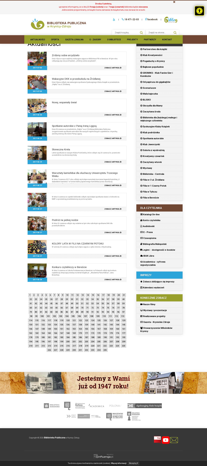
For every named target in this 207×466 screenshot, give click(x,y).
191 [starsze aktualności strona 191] (111, 337)
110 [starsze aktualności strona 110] (104, 316)
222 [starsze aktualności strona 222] (105, 346)
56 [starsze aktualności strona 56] (108, 303)
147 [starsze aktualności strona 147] (36, 329)
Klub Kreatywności (151, 55)
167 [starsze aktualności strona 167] (61, 333)
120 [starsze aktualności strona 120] (67, 320)
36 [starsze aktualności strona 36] (103, 299)
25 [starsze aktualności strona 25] (46, 299)
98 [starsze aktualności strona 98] (31, 316)
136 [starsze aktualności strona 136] (67, 325)
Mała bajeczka (149, 93)
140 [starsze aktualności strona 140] (92, 325)
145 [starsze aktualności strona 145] (123, 325)
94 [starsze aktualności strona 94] (108, 312)
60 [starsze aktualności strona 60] (31, 308)
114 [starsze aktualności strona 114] (30, 320)
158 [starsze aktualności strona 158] (105, 329)
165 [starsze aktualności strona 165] (49, 333)
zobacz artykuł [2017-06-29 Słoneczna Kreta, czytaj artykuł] (112, 162)
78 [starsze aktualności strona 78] (123, 308)
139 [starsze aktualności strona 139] (86, 325)
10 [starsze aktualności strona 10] (67, 295)
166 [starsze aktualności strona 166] (55, 333)
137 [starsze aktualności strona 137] (74, 325)
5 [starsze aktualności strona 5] (46, 295)
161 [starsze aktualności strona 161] (123, 329)
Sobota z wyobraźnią (152, 150)
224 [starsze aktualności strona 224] (117, 346)
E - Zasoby (95, 39)
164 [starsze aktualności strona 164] (43, 333)
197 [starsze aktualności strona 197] (49, 342)
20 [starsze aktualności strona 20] (119, 295)
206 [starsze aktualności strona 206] (105, 342)
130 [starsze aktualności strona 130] (30, 325)
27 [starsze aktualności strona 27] (56, 299)
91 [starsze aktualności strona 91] (92, 312)
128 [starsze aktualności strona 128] (117, 320)
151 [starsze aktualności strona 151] (61, 329)
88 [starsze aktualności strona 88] (77, 312)
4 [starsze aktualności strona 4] (42, 295)
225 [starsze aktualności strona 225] (123, 346)
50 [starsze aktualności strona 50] (77, 303)
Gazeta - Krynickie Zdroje (155, 322)
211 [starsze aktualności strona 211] (37, 346)
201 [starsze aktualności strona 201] (74, 342)
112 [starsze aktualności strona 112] (116, 316)
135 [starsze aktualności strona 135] (61, 325)
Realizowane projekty (152, 316)
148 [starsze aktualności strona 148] (43, 329)
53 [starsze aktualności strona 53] (92, 303)
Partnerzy (150, 39)
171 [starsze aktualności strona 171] (86, 333)
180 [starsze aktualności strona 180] (43, 337)
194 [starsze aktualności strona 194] (30, 342)
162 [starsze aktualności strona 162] (30, 333)
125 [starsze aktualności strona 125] (98, 320)
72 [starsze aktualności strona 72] (92, 308)
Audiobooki (147, 226)
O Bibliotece (114, 39)
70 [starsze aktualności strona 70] (82, 308)
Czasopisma (148, 238)
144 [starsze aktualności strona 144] (117, 325)
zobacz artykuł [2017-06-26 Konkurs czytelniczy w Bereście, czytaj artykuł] (112, 280)
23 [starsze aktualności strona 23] (36, 299)
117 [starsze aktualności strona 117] (49, 320)
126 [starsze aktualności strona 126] (105, 320)
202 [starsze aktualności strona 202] (80, 342)
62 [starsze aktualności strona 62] (41, 308)
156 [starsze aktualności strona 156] (92, 329)
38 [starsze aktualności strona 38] (113, 299)
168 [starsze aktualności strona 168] (67, 333)
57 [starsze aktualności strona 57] (113, 303)
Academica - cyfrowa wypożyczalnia (152, 263)
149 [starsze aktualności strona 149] (49, 329)
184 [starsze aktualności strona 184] (67, 337)
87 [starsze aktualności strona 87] (72, 312)
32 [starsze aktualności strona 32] (82, 299)
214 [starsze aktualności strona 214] (55, 346)
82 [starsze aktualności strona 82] (46, 312)
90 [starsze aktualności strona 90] (87, 312)
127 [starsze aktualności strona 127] (111, 320)
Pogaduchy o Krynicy (152, 61)
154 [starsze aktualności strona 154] (80, 329)
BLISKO (145, 99)
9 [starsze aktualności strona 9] (62, 295)
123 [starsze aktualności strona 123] (86, 320)
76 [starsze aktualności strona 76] (113, 308)
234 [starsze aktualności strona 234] (98, 350)
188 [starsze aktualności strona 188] (92, 337)
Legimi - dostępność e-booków (157, 250)
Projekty (132, 39)
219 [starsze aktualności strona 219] (86, 346)
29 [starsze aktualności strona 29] (67, 299)
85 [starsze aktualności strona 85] (62, 312)
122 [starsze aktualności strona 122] (80, 320)
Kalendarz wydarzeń (152, 287)
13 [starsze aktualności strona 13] (83, 295)
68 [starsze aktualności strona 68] (72, 308)
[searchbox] (125, 32)
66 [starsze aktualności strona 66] (62, 308)
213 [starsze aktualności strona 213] (49, 346)
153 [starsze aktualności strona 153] (74, 329)
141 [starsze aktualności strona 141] (98, 325)
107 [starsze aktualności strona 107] (85, 316)
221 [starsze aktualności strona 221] (98, 346)
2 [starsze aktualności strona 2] (33, 295)
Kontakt (167, 39)
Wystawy (146, 168)
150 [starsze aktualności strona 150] (55, 329)
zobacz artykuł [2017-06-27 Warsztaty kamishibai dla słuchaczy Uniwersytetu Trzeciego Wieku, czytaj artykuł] (112, 185)
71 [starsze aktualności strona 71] (87, 308)
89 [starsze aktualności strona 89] (82, 312)
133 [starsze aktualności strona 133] (49, 325)
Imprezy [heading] (146, 275)
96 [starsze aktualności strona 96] (118, 312)
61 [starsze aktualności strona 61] (36, 308)
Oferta (55, 39)
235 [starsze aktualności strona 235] (105, 350)
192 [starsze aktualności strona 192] (117, 337)
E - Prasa (146, 232)
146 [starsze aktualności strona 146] (30, 329)
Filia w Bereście (149, 197)
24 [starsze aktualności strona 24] (41, 299)
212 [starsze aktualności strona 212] (43, 346)
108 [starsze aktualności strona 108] (91, 316)
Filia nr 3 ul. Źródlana (152, 179)
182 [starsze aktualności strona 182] (55, 337)
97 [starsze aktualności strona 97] (123, 312)
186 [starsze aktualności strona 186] (80, 337)
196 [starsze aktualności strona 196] (43, 342)
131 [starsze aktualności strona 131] (36, 325)
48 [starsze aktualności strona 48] (67, 303)
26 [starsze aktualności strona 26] (51, 299)
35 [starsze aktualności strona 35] (98, 299)
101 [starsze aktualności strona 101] (48, 316)
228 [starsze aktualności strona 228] (61, 350)
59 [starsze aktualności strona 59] (123, 303)
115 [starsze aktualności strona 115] (36, 320)
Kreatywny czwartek (152, 156)
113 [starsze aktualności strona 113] (122, 316)
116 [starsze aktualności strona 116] (43, 320)
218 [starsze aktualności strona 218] (80, 346)
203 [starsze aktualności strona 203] (86, 342)
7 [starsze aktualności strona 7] (54, 295)
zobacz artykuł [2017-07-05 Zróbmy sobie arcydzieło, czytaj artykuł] (112, 68)
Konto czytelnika (150, 220)
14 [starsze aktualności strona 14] (88, 295)
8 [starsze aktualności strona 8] (58, 295)
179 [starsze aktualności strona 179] (36, 337)
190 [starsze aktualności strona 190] (105, 337)
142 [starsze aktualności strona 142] (105, 325)
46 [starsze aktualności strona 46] (56, 303)
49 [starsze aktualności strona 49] (72, 303)
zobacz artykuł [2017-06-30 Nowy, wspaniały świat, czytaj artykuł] (112, 115)
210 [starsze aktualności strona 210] (30, 346)
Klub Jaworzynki (150, 144)
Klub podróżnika (150, 132)
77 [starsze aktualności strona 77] (118, 308)
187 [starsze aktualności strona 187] (86, 337)
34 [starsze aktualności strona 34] (92, 299)
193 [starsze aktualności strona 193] (123, 337)
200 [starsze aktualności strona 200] (67, 342)
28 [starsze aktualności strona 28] (62, 299)
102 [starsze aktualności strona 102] (54, 316)
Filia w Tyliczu (148, 191)
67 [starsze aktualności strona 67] (67, 308)
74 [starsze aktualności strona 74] (103, 308)
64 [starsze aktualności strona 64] (51, 308)
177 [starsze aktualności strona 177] (123, 333)
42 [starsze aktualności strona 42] (36, 303)
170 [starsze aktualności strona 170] (80, 333)
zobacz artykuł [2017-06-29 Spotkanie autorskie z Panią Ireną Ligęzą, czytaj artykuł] (112, 138)
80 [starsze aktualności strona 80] (36, 312)
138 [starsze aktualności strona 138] (80, 325)
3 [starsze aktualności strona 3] (38, 295)
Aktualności (37, 39)
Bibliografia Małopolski (153, 244)
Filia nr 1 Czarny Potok (153, 185)
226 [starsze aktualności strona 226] (49, 350)
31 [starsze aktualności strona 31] (77, 299)
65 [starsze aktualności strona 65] (56, 308)
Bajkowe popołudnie (152, 67)
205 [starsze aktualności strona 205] (98, 342)
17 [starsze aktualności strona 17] (103, 295)
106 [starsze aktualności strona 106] (79, 316)
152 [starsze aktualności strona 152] (67, 329)
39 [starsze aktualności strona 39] (118, 299)
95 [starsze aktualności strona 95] (113, 312)
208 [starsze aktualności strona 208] (117, 342)
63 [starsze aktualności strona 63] (46, 308)
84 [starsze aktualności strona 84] (56, 312)
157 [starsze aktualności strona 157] (98, 329)
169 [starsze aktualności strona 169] (74, 333)
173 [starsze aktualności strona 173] (98, 333)
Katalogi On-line (150, 214)
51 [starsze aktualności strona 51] (82, 303)
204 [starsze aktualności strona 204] (92, 342)
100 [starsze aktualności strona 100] (42, 316)
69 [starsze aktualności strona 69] (77, 308)
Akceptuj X (133, 463)
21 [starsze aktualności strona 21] (124, 295)
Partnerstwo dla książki (153, 49)
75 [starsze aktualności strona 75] (108, 308)
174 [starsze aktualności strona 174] (105, 333)
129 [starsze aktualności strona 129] (123, 320)
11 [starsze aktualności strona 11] (72, 295)
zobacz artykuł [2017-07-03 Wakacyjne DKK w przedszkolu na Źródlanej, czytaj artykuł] (112, 91)
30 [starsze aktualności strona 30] (72, 299)
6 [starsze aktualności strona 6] (50, 295)
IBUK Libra (147, 255)
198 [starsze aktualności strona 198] (55, 342)
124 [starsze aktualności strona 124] (92, 320)
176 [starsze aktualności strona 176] (117, 333)
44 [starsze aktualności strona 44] (46, 303)
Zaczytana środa (150, 111)
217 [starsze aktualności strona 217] (74, 346)
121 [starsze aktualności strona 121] (74, 320)
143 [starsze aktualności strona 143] (111, 325)
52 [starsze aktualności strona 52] (87, 303)
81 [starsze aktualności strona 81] (41, 312)
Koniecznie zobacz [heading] (153, 297)
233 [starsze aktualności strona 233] (92, 350)
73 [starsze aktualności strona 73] (98, 308)
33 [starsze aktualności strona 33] (87, 299)
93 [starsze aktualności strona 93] (103, 312)
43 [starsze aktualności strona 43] (41, 303)
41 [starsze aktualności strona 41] (31, 303)
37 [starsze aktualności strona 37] (108, 299)
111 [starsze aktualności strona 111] (110, 316)
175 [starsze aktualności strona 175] (111, 333)
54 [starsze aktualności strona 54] (98, 303)
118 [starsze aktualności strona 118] (55, 320)
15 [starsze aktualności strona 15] (93, 295)
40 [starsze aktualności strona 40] (123, 299)
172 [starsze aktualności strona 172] (92, 333)
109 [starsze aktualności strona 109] (97, 316)
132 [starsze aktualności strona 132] (43, 325)
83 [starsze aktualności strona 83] (51, 312)
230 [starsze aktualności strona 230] (74, 350)
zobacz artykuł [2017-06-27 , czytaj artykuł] (112, 209)
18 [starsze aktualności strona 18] (108, 295)
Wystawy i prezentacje (153, 310)
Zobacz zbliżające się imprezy (157, 281)
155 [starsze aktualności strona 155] (86, 329)
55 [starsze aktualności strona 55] (103, 303)
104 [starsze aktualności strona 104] (66, 316)
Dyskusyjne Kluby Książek (155, 126)
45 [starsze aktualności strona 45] (51, 303)
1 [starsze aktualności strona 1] (29, 295)
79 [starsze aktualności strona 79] (31, 312)
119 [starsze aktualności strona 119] (61, 320)
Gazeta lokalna (74, 39)
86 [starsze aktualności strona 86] (67, 312)
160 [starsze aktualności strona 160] (117, 329)
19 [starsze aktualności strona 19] (113, 295)
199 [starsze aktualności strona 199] (61, 342)
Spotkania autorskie (152, 138)
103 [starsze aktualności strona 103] (60, 316)
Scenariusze (148, 88)
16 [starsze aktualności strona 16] (98, 295)
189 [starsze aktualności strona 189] (98, 337)
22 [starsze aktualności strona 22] (31, 299)
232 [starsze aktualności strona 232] (86, 350)
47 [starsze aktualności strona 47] (62, 303)
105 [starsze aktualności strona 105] (73, 316)
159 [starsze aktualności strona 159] (111, 329)
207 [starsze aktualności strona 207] (111, 342)
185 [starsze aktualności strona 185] (74, 337)
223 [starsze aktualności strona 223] (111, 346)
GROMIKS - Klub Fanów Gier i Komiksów (156, 74)
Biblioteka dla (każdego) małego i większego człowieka (158, 119)
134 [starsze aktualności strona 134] (55, 325)
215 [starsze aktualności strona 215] (61, 346)
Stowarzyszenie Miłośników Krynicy (156, 329)
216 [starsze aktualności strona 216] (68, 346)
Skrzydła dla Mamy (151, 105)
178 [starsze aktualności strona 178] (30, 337)
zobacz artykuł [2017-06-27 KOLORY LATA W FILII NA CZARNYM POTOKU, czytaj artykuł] (112, 256)
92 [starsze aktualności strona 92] (98, 312)
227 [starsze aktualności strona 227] (55, 350)
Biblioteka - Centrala (152, 174)
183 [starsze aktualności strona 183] (61, 337)
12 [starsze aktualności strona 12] (77, 295)
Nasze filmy (147, 304)
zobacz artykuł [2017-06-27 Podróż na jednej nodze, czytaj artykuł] (112, 232)
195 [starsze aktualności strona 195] (36, 342)
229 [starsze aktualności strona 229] (67, 350)
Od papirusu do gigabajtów (155, 82)
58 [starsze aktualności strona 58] (118, 303)
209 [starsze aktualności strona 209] (123, 342)
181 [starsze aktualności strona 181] (49, 337)
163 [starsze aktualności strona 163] (36, 333)
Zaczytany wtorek (151, 162)
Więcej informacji (118, 463)
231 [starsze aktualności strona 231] (80, 350)
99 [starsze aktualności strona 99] (36, 316)
